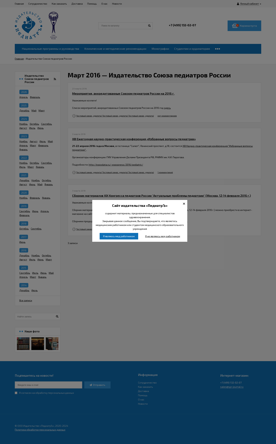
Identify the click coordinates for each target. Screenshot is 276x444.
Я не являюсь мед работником (162, 236)
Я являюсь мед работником (119, 236)
